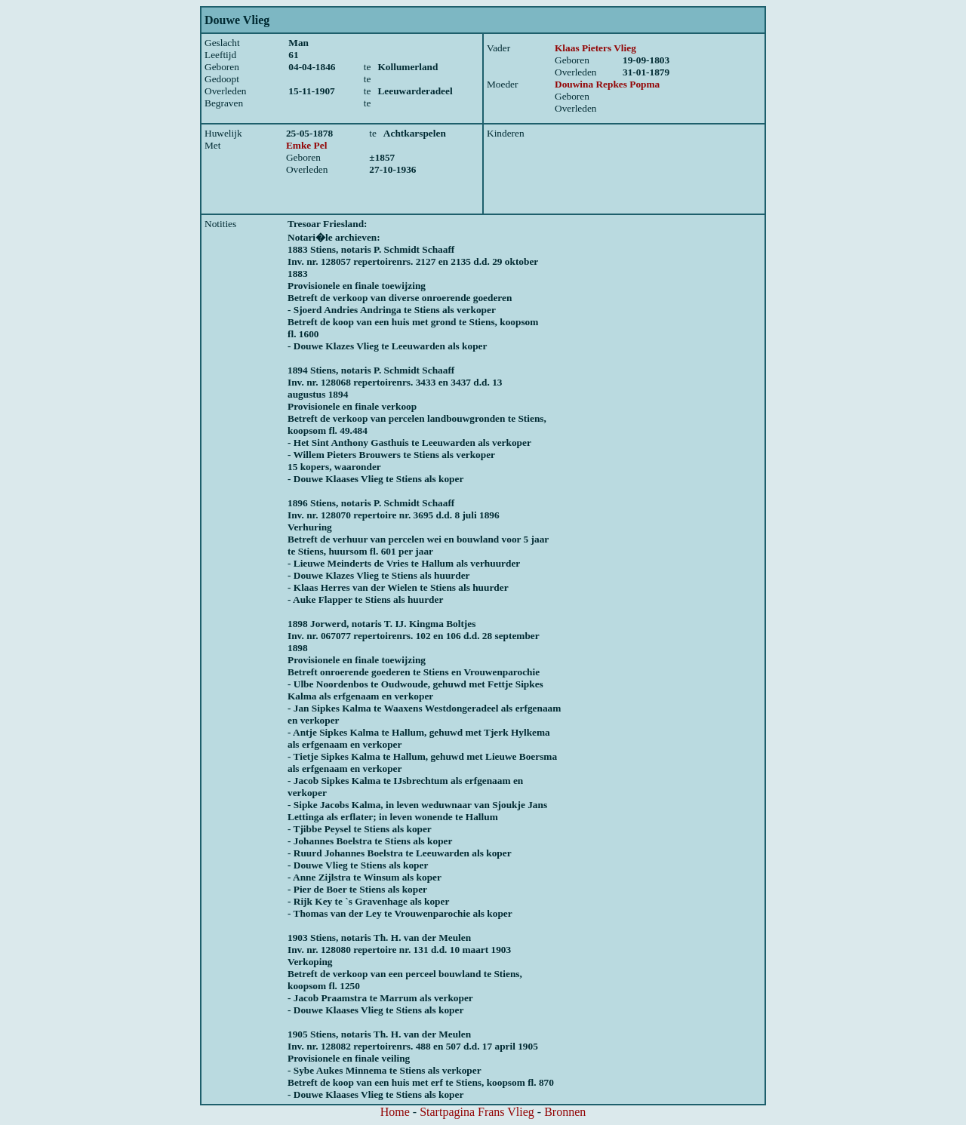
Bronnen (565, 1111)
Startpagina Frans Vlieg (477, 1111)
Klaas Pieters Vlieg (595, 48)
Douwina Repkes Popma (607, 84)
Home (395, 1111)
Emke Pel (306, 145)
